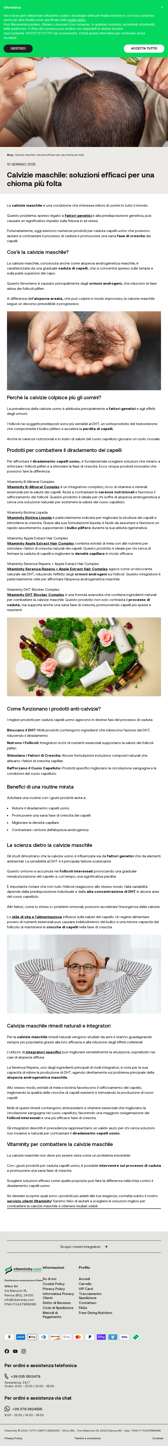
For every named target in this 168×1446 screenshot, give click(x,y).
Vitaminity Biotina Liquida (29, 517)
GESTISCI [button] (18, 48)
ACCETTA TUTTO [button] (144, 48)
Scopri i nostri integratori (84, 1246)
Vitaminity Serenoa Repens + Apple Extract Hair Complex (57, 569)
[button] (162, 7)
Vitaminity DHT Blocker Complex (35, 594)
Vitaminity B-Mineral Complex (33, 486)
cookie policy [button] (76, 20)
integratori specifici (43, 1052)
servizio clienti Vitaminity (29, 1201)
